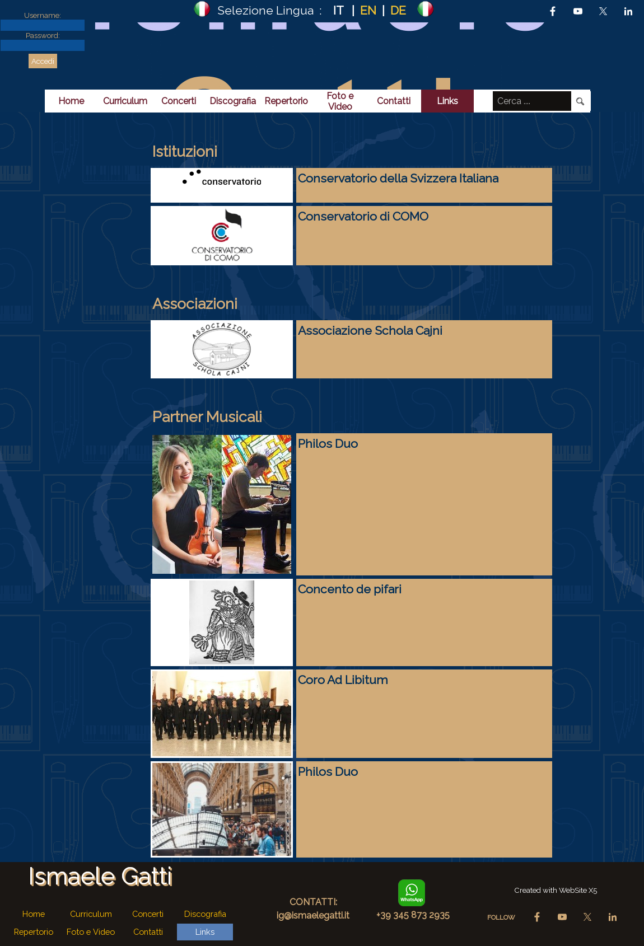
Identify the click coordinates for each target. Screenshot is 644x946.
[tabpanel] (314, 10)
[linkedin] (628, 11)
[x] (603, 11)
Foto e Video (339, 101)
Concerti (178, 101)
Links (447, 101)
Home (71, 101)
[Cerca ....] (532, 101)
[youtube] (578, 11)
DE (398, 10)
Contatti (393, 101)
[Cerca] (581, 101)
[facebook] (552, 11)
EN (368, 10)
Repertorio (286, 101)
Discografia (232, 101)
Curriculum (125, 101)
